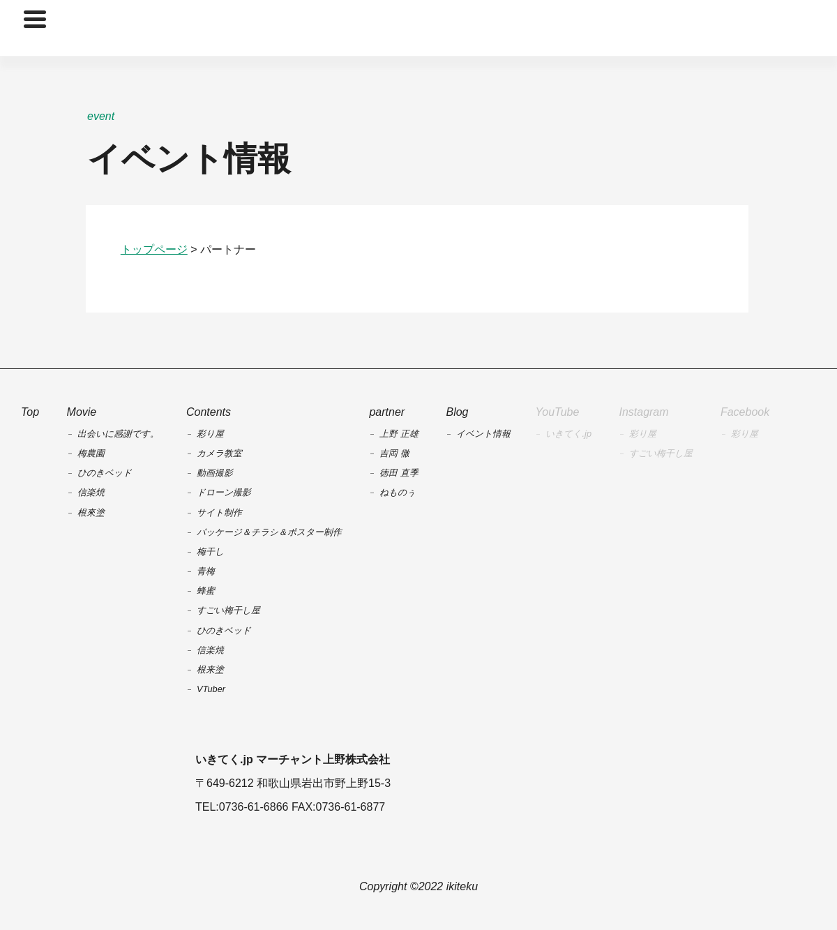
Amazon (621, 784)
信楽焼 (91, 492)
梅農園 (91, 453)
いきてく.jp (568, 433)
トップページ (154, 249)
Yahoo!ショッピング (566, 784)
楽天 (510, 784)
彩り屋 (642, 433)
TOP (418, 27)
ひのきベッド (104, 472)
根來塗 (91, 512)
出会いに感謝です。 (118, 433)
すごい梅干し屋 (661, 453)
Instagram (643, 412)
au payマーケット (677, 784)
